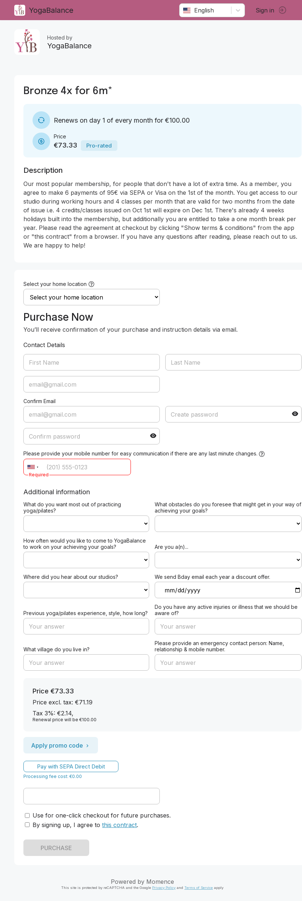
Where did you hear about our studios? (71, 577)
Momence (160, 881)
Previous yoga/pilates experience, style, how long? (86, 613)
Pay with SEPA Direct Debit (71, 766)
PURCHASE (56, 848)
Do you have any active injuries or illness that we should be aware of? (226, 610)
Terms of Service (199, 888)
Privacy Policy (164, 888)
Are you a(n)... (172, 547)
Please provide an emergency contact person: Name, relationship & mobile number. (219, 646)
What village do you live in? (57, 649)
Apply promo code (61, 745)
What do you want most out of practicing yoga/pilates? (72, 507)
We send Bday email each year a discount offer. (213, 577)
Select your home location (55, 284)
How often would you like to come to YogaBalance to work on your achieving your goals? (85, 543)
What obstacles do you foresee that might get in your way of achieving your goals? (228, 507)
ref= (87, 523)
